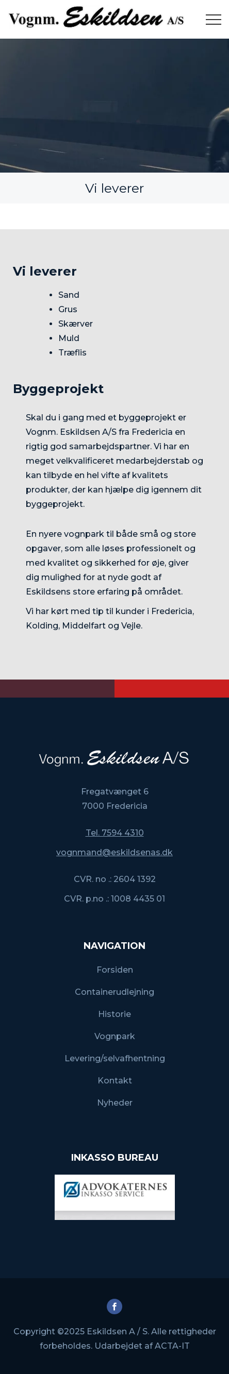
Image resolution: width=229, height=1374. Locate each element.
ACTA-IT (172, 1346)
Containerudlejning (114, 992)
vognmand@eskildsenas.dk (114, 852)
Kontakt (114, 1080)
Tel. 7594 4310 (115, 833)
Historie (114, 1014)
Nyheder (115, 1103)
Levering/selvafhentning (114, 1058)
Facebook (114, 1306)
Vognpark (114, 1036)
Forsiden (114, 970)
